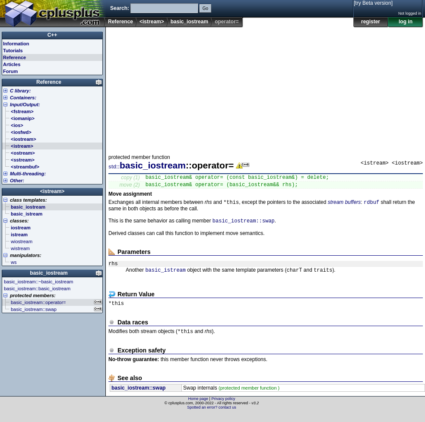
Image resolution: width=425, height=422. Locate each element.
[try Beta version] (373, 3)
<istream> (152, 22)
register (370, 22)
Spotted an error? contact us (211, 415)
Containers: (23, 97)
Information (16, 43)
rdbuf (371, 205)
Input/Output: (25, 104)
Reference (120, 22)
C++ (52, 35)
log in (405, 22)
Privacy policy (223, 407)
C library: (20, 90)
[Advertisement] (220, 88)
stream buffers (344, 206)
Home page (198, 407)
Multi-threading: (28, 173)
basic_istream (165, 276)
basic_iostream (189, 22)
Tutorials (13, 50)
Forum (10, 71)
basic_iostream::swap (243, 224)
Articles (11, 64)
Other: (17, 180)
